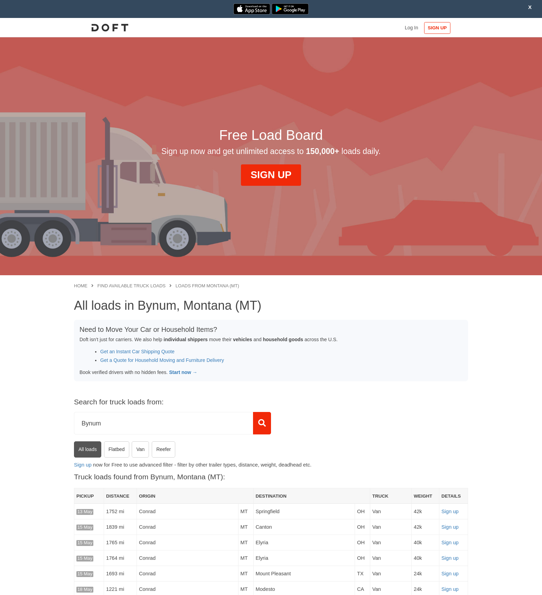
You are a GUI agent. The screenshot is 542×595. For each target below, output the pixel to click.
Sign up (83, 465)
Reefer (163, 449)
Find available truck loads (131, 285)
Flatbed (117, 449)
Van (140, 449)
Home (80, 285)
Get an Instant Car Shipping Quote (137, 351)
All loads (87, 449)
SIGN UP (445, 27)
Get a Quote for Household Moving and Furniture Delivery (162, 360)
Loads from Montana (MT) (207, 285)
